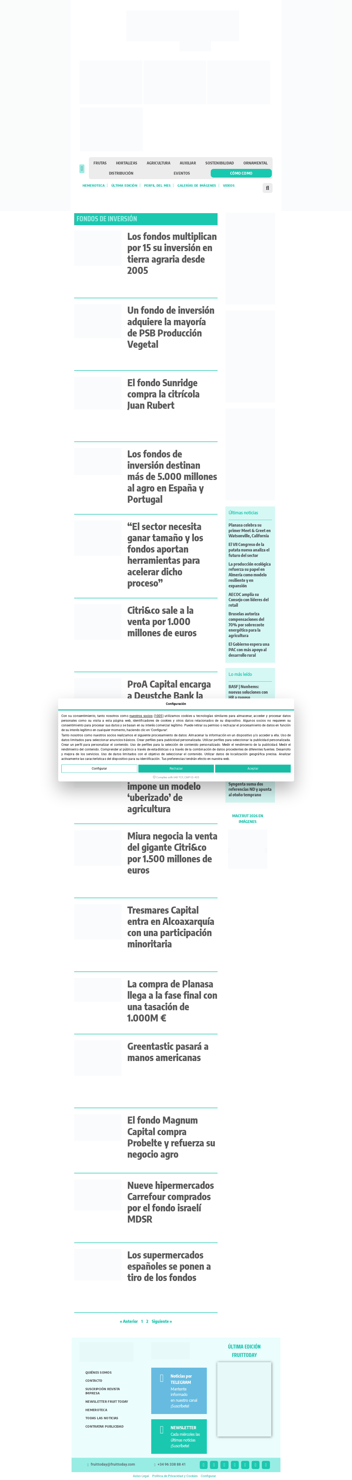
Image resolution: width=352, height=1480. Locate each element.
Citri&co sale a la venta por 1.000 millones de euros (162, 621)
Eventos (182, 173)
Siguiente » (162, 1321)
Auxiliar (188, 163)
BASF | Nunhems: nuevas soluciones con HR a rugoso (248, 692)
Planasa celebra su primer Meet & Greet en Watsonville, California (250, 530)
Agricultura (158, 163)
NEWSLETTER (183, 1427)
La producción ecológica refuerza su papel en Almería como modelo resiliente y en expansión (250, 574)
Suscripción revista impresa (102, 1391)
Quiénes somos (98, 1372)
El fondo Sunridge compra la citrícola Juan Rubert (163, 394)
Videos (229, 185)
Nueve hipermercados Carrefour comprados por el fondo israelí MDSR (170, 1202)
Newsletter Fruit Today (106, 1401)
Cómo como (241, 173)
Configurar (99, 769)
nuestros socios (141, 716)
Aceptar (252, 769)
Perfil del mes (157, 185)
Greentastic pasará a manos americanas (168, 1051)
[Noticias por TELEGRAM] (161, 1378)
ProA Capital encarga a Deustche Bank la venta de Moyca (169, 695)
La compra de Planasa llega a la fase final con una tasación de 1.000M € (172, 1001)
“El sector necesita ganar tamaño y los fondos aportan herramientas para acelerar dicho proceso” (165, 554)
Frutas (100, 163)
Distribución (121, 173)
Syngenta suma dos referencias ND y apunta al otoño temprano (250, 789)
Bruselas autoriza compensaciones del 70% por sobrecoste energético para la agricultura (246, 624)
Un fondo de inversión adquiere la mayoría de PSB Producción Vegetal (170, 327)
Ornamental (255, 163)
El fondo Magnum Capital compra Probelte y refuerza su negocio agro (171, 1137)
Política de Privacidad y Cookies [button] (175, 1476)
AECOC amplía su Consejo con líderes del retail (249, 600)
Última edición (124, 185)
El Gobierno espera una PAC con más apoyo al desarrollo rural (249, 650)
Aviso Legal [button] (141, 1476)
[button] (81, 168)
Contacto (93, 1380)
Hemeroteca (94, 185)
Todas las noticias (101, 1418)
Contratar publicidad (104, 1426)
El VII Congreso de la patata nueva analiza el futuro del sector (249, 550)
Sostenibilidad (219, 163)
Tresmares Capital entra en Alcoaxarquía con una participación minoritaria (170, 927)
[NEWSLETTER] (161, 1429)
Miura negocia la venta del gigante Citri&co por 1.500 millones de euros (172, 853)
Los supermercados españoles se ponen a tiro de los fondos (169, 1266)
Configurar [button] (208, 1476)
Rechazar (176, 769)
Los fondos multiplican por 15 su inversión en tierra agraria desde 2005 (172, 253)
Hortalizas (126, 163)
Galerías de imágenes (196, 185)
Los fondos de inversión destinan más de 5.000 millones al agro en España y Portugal (172, 476)
